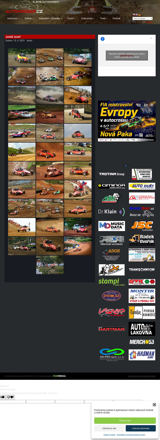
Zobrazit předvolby (140, 428)
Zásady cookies (109, 435)
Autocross (12, 18)
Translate (147, 22)
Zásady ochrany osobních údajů (142, 376)
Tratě (102, 18)
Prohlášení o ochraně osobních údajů (131, 435)
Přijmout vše (125, 420)
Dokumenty (87, 18)
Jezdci (70, 18)
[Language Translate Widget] (143, 18)
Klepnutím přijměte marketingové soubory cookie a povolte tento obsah (127, 55)
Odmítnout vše (109, 428)
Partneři (116, 18)
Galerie (28, 18)
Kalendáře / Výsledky (49, 18)
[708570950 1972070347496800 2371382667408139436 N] (127, 162)
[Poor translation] (10, 397)
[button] (154, 404)
